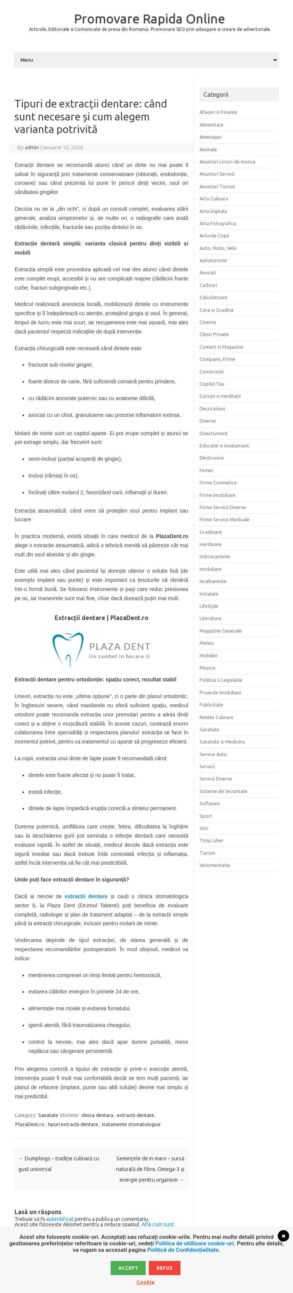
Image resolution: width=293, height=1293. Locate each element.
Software (210, 803)
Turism (207, 853)
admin (32, 147)
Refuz (164, 1268)
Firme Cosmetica (218, 482)
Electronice (212, 457)
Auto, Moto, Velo (218, 248)
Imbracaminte (215, 556)
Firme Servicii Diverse (223, 507)
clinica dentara (97, 1115)
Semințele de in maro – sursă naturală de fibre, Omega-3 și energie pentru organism (150, 1169)
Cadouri (208, 285)
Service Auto (213, 754)
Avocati (208, 272)
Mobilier (209, 655)
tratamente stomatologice (131, 1124)
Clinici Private (214, 334)
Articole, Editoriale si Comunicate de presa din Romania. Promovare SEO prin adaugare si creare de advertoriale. (150, 29)
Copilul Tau (212, 383)
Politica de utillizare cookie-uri (194, 1243)
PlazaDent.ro (29, 1124)
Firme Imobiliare (217, 495)
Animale (208, 149)
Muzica (207, 667)
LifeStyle (209, 606)
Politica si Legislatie (221, 680)
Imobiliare (211, 569)
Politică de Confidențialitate (183, 1250)
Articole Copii (214, 235)
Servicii (207, 766)
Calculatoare (213, 297)
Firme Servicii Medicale (225, 519)
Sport (206, 816)
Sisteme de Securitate (224, 791)
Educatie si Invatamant (224, 445)
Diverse (208, 420)
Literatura (210, 618)
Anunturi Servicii (217, 173)
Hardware (211, 544)
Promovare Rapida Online (149, 18)
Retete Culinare (216, 717)
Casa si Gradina (216, 309)
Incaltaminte (213, 581)
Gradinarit (211, 532)
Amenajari (211, 136)
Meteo (207, 643)
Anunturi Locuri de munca (227, 161)
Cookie (146, 1282)
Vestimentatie (215, 865)
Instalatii (209, 593)
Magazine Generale (221, 630)
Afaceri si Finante (218, 112)
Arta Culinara (214, 198)
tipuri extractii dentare (73, 1124)
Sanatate (48, 1115)
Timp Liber (212, 840)
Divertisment (214, 433)
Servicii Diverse (216, 778)
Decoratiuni (212, 408)
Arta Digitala (213, 211)
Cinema (208, 322)
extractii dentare (135, 1115)
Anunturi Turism (217, 186)
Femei (206, 470)
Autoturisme (213, 260)
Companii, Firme (217, 359)
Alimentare (212, 124)
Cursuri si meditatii (220, 396)
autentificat (60, 1219)
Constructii (212, 371)
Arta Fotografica (218, 223)
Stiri (204, 828)
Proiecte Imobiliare (220, 692)
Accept (128, 1268)
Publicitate (211, 704)
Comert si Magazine (221, 346)
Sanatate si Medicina (222, 741)
